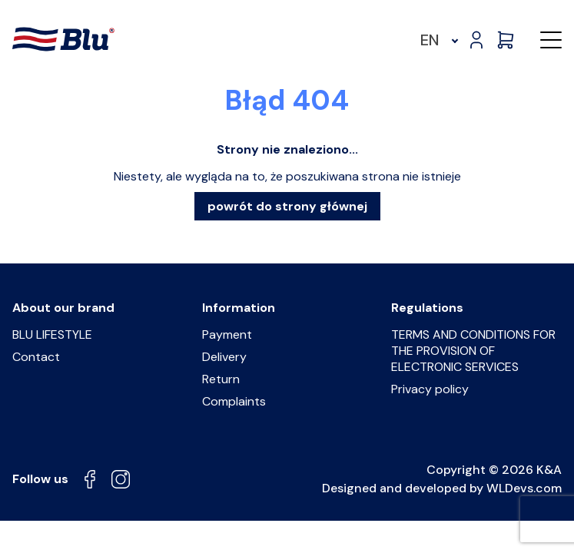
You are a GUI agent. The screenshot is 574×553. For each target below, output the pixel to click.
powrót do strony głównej (287, 206)
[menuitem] (437, 40)
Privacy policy (430, 389)
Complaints (234, 401)
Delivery (224, 357)
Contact (36, 357)
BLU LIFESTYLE (52, 334)
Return (221, 379)
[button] (551, 40)
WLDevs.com (524, 488)
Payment (227, 334)
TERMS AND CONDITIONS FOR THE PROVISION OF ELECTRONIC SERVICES (473, 350)
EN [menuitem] (430, 40)
